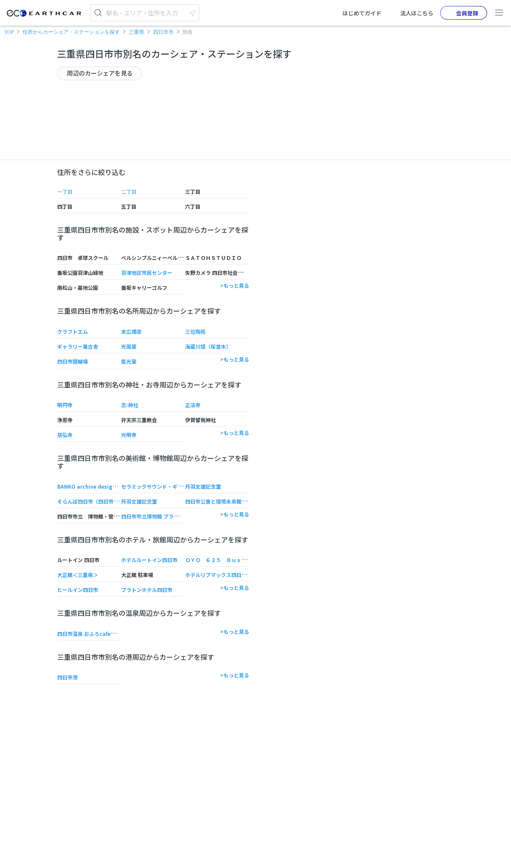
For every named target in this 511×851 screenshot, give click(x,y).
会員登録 (460, 13)
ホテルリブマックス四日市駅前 (221, 574)
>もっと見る (234, 285)
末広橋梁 (131, 331)
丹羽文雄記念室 (203, 486)
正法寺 (192, 404)
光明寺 (128, 434)
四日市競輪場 (72, 361)
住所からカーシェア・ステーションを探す (71, 32)
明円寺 (65, 404)
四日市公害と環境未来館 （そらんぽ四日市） (237, 501)
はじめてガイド (356, 13)
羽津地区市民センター (146, 272)
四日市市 (163, 32)
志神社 (129, 404)
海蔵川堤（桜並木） (208, 346)
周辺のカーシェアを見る (100, 73)
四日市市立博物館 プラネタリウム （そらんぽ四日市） (184, 516)
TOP (9, 32)
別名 (188, 32)
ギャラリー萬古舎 (77, 346)
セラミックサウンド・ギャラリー (159, 486)
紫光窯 (128, 361)
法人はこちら (410, 13)
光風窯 (128, 346)
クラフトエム (72, 331)
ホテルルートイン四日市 (149, 559)
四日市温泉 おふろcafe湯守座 (91, 633)
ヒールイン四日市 (77, 589)
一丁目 (65, 191)
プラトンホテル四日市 (146, 589)
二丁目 (128, 191)
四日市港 (67, 677)
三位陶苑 (195, 331)
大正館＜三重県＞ (77, 574)
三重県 (136, 32)
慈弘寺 (65, 434)
